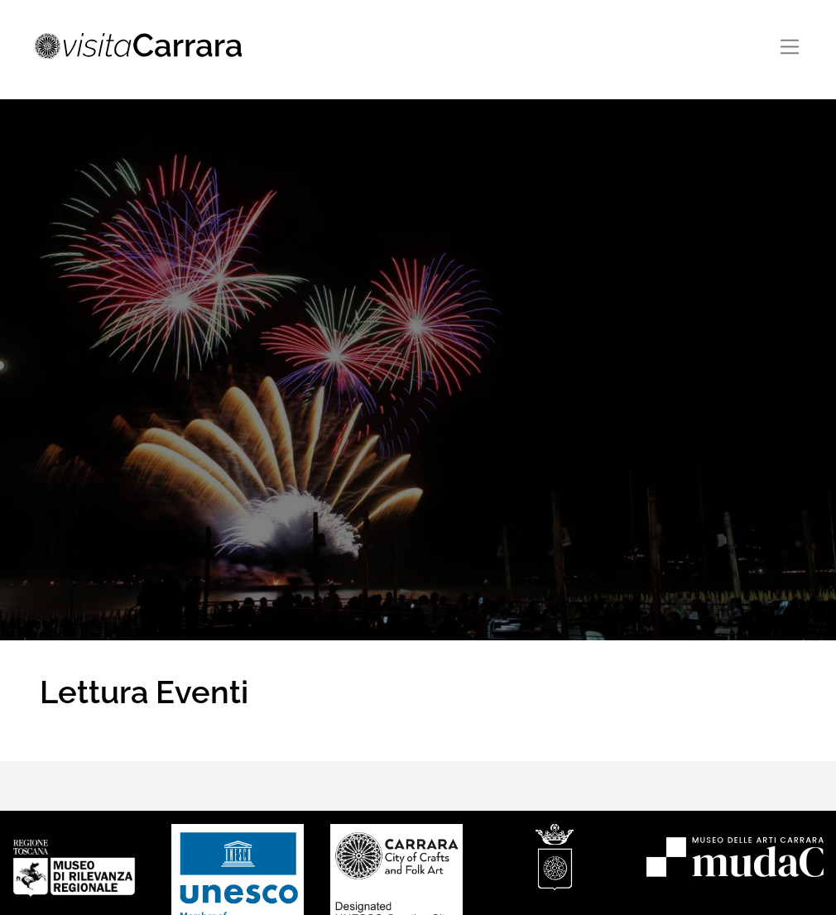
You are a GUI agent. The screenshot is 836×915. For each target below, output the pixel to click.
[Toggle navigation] (790, 47)
